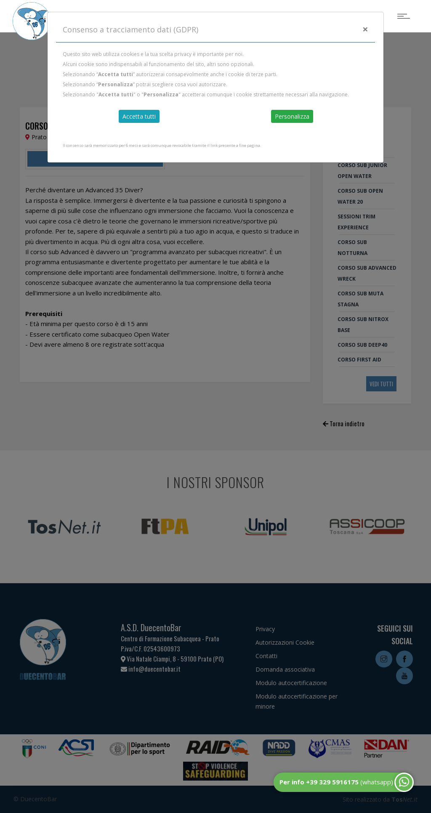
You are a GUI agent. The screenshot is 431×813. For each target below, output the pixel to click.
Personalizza (292, 116)
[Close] (365, 29)
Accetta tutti (139, 116)
